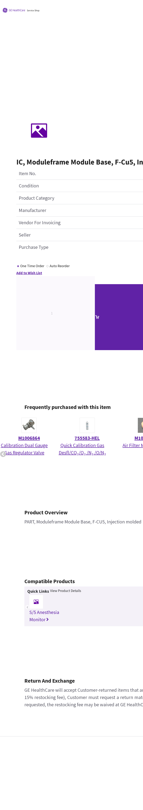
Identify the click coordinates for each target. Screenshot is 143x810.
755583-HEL (87, 438)
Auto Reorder (60, 266)
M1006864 (29, 438)
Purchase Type (33, 247)
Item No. (27, 173)
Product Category (36, 198)
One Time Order (32, 266)
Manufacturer (32, 210)
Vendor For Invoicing (40, 223)
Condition (29, 186)
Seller (25, 235)
